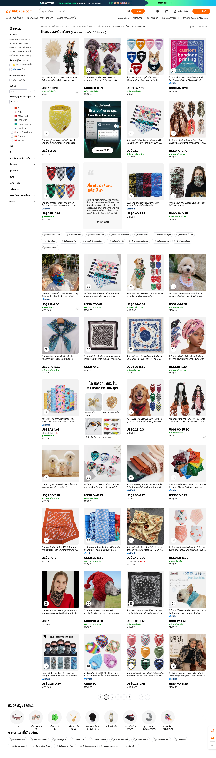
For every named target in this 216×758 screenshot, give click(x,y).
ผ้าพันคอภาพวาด (39, 739)
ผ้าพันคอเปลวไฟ (68, 241)
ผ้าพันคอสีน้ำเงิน (161, 739)
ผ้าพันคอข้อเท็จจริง (95, 235)
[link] (212, 730)
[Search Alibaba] (83, 11)
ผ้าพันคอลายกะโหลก (65, 746)
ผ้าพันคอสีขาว (130, 746)
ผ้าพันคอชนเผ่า (140, 739)
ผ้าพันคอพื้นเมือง (17, 739)
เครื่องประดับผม (104, 26)
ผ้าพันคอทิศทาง (49, 247)
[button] (128, 11)
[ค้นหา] (138, 11)
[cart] (167, 11)
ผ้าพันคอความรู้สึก (162, 235)
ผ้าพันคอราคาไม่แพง (138, 241)
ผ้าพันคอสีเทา (78, 739)
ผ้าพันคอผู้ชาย (59, 739)
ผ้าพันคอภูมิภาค (73, 235)
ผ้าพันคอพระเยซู (17, 746)
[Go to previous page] (100, 697)
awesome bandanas (119, 235)
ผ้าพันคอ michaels (51, 235)
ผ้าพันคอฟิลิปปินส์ (119, 739)
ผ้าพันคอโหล (48, 241)
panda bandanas (109, 746)
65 (142, 697)
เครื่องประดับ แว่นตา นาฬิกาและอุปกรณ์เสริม (72, 26)
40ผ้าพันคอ (180, 739)
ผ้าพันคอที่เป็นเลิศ (184, 235)
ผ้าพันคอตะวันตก (182, 241)
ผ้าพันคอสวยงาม (88, 746)
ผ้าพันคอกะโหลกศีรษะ (40, 746)
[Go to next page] (147, 697)
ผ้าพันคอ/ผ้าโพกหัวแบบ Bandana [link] (130, 26)
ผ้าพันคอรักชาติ (116, 241)
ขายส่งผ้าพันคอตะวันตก (92, 241)
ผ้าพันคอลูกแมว (161, 241)
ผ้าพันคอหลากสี (98, 739)
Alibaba (44, 26)
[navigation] (22, 362)
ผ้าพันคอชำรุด (141, 235)
